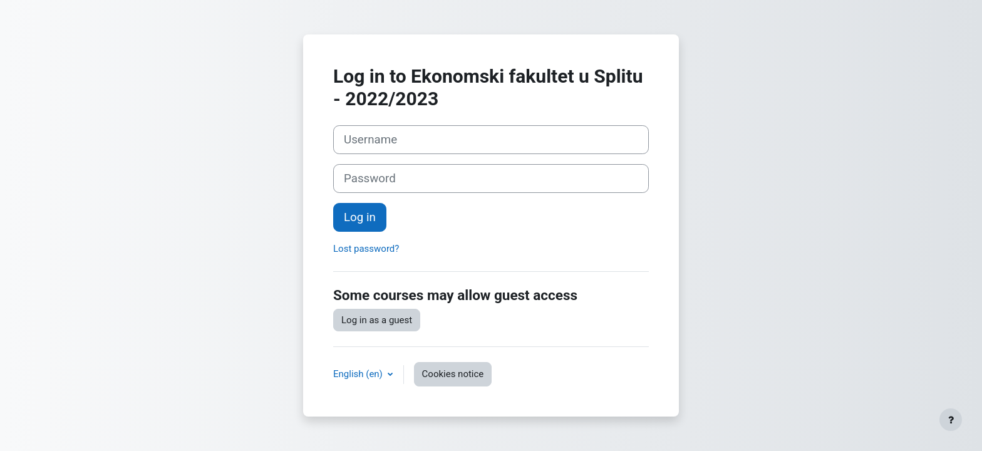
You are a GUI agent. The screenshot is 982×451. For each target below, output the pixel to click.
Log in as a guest (376, 320)
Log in (360, 217)
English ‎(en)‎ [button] (359, 374)
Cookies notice (453, 374)
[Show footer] (950, 419)
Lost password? (366, 248)
